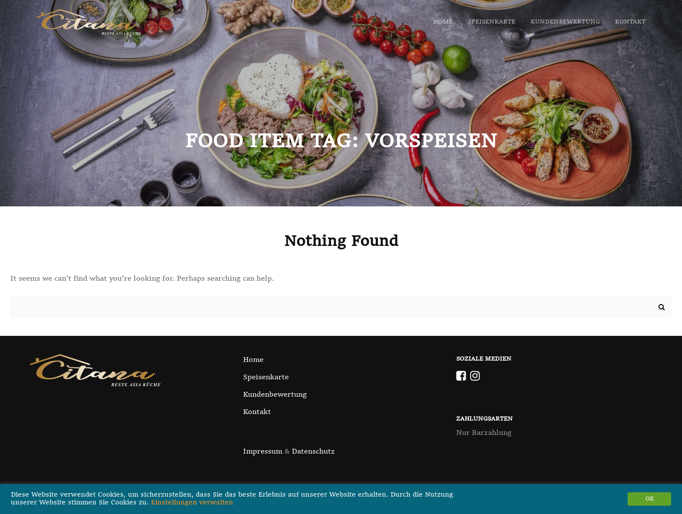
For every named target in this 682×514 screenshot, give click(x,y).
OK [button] (649, 499)
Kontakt (630, 22)
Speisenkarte (491, 22)
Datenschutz (313, 451)
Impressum (262, 451)
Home (443, 22)
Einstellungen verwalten (192, 503)
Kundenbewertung (565, 22)
